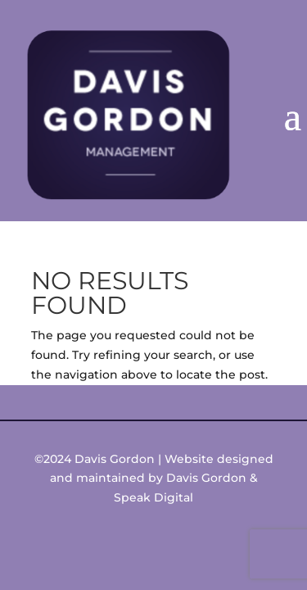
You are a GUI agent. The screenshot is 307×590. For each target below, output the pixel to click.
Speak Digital (153, 497)
